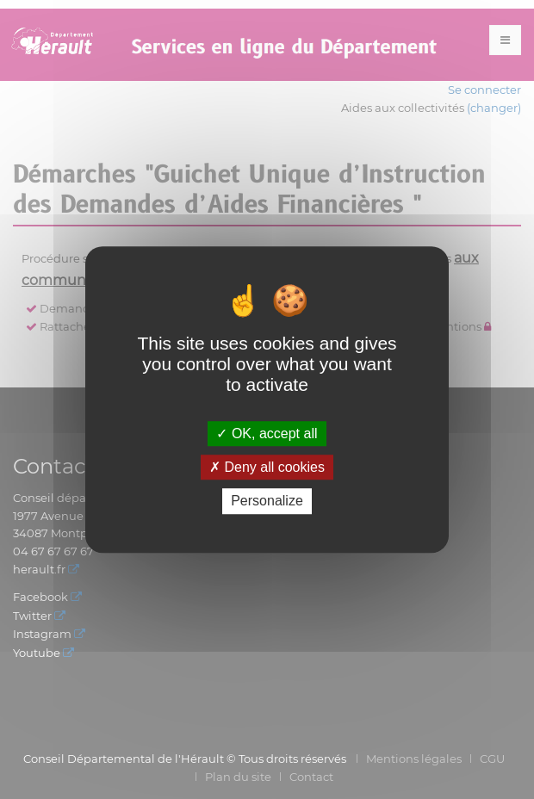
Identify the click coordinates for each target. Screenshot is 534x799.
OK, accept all (266, 433)
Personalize (267, 501)
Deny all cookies (267, 467)
